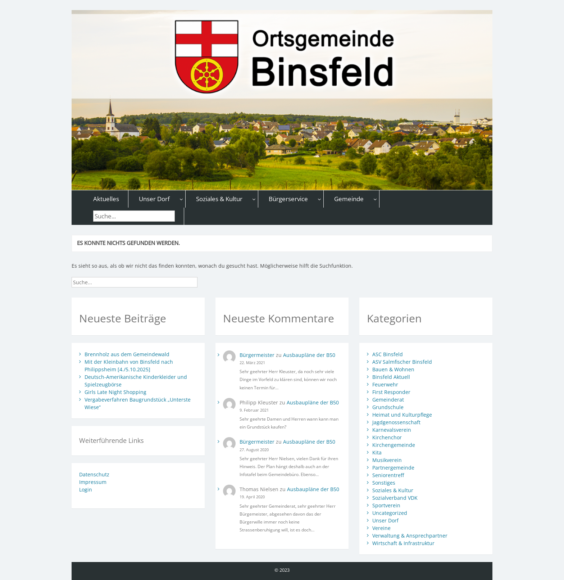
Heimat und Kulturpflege (402, 414)
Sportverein (386, 505)
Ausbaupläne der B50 (309, 355)
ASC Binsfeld (387, 354)
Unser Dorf (154, 199)
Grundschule (388, 407)
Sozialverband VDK (395, 497)
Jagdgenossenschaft (396, 422)
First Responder (391, 392)
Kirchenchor (387, 437)
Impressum (92, 482)
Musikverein (387, 460)
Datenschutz (94, 474)
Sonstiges (383, 482)
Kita (377, 452)
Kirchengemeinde (393, 444)
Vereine (381, 528)
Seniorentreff (388, 475)
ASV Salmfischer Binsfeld (402, 361)
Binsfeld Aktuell (391, 376)
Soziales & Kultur (219, 199)
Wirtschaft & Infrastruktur (403, 543)
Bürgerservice (288, 199)
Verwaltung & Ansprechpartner (409, 535)
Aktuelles (106, 199)
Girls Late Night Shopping (115, 392)
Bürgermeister (257, 355)
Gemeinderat (388, 399)
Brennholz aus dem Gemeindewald (127, 354)
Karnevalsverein (391, 429)
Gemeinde (349, 199)
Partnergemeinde (393, 467)
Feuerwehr (385, 384)
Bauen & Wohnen (393, 369)
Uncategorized (389, 512)
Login (85, 489)
